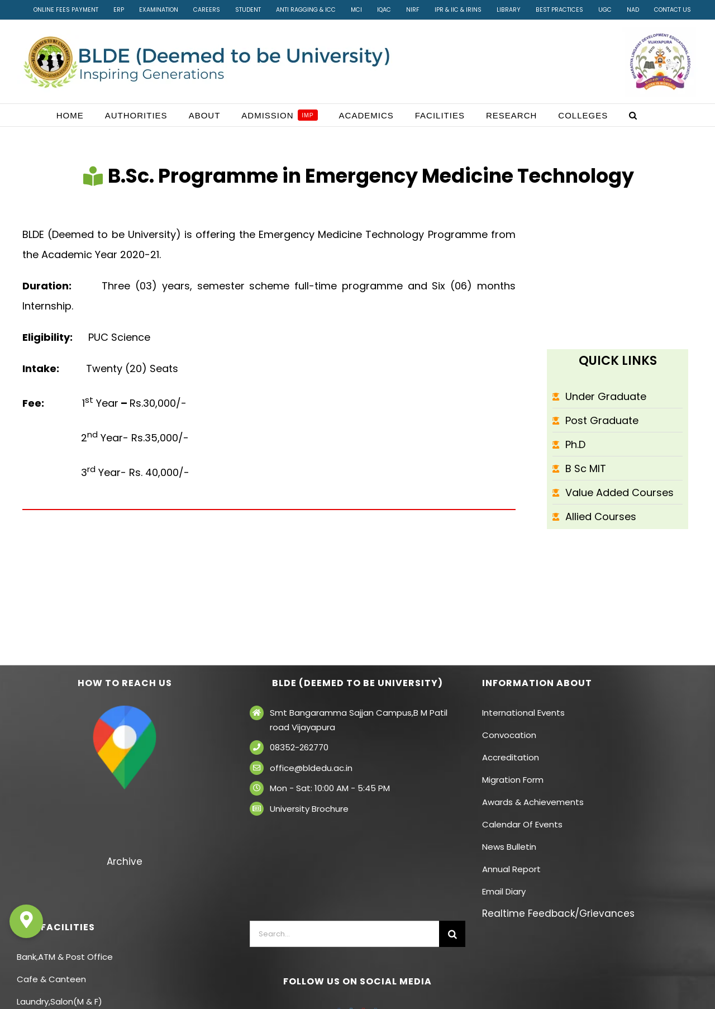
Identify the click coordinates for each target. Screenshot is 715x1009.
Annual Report (511, 869)
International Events (523, 712)
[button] (633, 115)
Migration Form (513, 780)
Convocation (509, 735)
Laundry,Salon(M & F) (59, 1001)
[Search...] (345, 934)
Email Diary (504, 891)
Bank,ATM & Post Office (65, 957)
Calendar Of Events (522, 824)
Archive (124, 861)
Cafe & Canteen (51, 979)
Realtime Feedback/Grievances (558, 913)
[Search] (452, 934)
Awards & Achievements (533, 802)
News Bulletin (509, 847)
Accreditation (510, 757)
